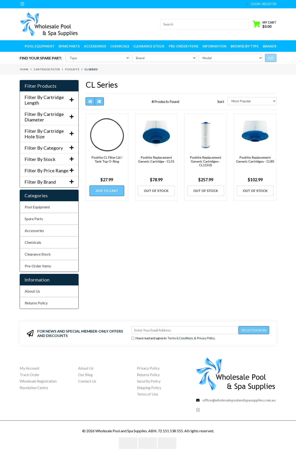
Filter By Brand (49, 182)
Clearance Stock (148, 46)
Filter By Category (49, 148)
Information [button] (214, 46)
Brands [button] (269, 46)
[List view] (99, 101)
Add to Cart (107, 191)
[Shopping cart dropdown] (264, 24)
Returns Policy (36, 303)
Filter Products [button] (40, 86)
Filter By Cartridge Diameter (49, 116)
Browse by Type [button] (245, 46)
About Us (32, 291)
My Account (29, 368)
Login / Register (263, 4)
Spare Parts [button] (69, 46)
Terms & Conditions (180, 338)
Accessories (34, 230)
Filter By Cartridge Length (49, 99)
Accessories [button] (95, 46)
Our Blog (85, 374)
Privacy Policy (206, 338)
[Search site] (246, 24)
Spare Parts (34, 218)
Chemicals (33, 242)
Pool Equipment (37, 207)
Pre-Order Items (183, 46)
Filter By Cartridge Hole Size (49, 133)
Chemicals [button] (119, 46)
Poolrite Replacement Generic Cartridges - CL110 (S (205, 161)
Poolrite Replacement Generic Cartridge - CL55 (156, 159)
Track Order (30, 374)
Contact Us (87, 381)
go (270, 58)
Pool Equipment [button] (39, 46)
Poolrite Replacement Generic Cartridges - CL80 (255, 159)
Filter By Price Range (49, 170)
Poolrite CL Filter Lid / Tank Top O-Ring (106, 159)
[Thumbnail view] (90, 101)
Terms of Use (147, 394)
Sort (220, 101)
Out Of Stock (156, 191)
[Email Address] (184, 330)
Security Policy (148, 381)
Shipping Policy (149, 387)
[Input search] (201, 24)
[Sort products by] (252, 101)
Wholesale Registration (38, 381)
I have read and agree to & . (173, 338)
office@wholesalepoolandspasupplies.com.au (239, 400)
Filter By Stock (49, 159)
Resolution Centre (34, 387)
